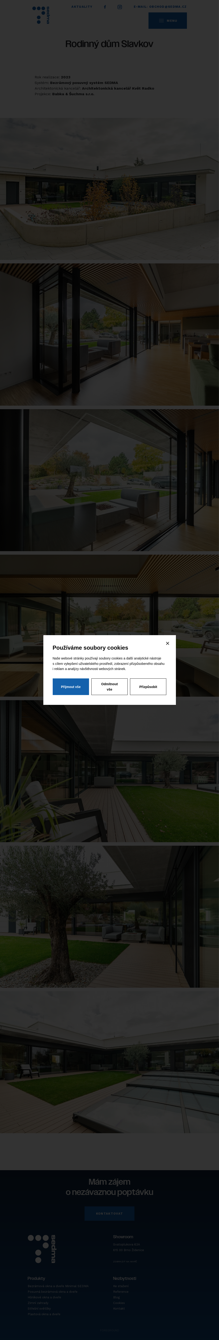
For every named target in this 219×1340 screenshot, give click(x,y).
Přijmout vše (71, 687)
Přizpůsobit (148, 687)
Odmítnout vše (109, 687)
